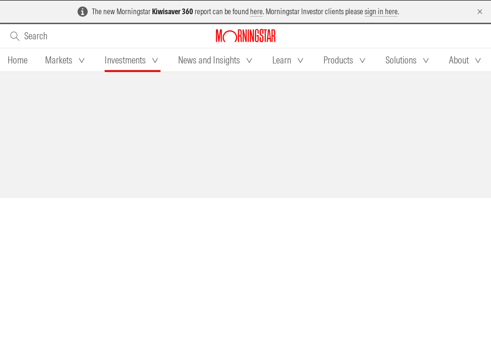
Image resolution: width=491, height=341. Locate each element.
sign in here (381, 11)
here (256, 11)
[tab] (17, 60)
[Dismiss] (479, 11)
